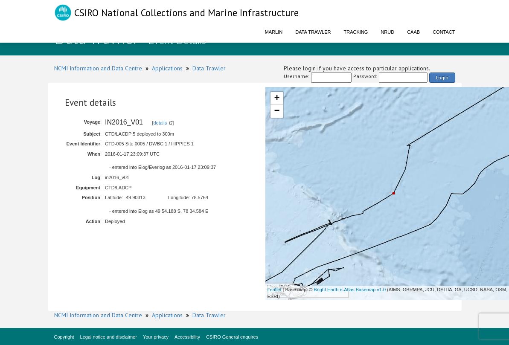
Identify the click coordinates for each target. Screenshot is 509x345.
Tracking (356, 32)
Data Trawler (313, 32)
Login (442, 77)
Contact (444, 32)
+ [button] (276, 98)
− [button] (276, 111)
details (160, 122)
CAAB (413, 32)
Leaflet (275, 289)
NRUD (387, 32)
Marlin (274, 32)
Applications (167, 68)
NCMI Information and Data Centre (98, 68)
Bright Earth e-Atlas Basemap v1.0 (350, 289)
